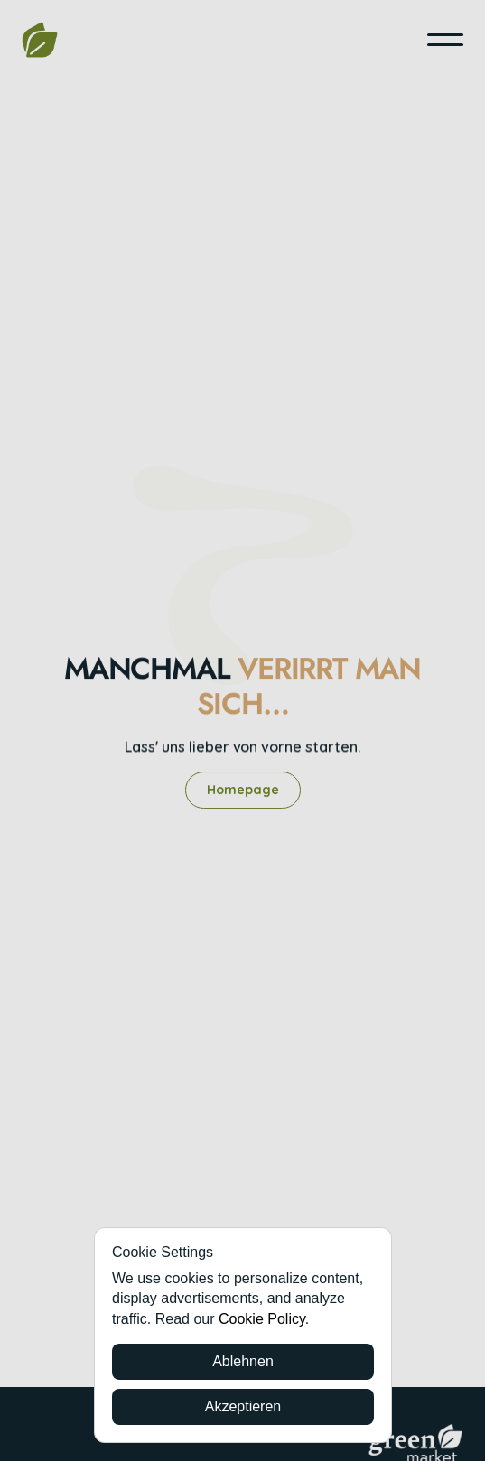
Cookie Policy (262, 1319)
